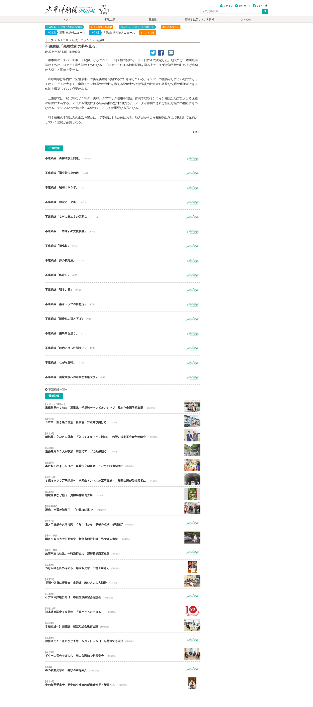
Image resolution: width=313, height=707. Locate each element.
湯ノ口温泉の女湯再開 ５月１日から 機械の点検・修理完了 (122, 523)
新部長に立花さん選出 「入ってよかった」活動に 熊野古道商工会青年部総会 (122, 435)
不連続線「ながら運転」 (122, 362)
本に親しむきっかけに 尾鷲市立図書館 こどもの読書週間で (122, 464)
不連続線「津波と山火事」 (122, 202)
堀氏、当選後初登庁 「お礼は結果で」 (122, 508)
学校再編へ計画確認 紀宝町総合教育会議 (122, 625)
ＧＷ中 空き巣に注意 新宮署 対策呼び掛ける (122, 421)
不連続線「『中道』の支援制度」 (122, 231)
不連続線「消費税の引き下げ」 (122, 319)
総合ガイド (243, 6)
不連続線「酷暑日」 (122, 275)
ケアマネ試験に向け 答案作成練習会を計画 (122, 596)
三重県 (153, 19)
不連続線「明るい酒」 (122, 290)
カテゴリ (62, 40)
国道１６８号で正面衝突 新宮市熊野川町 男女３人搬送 (122, 537)
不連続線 (98, 40)
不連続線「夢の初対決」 (122, 260)
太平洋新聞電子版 (67, 9)
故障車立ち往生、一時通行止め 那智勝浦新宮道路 (122, 552)
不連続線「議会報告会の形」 (122, 173)
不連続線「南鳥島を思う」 (122, 333)
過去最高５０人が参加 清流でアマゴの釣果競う (122, 450)
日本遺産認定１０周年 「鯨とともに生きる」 (122, 610)
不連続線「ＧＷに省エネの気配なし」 (122, 217)
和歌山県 (110, 19)
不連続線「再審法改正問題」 (122, 158)
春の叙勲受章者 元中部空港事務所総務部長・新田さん (122, 683)
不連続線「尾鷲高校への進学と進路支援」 (122, 377)
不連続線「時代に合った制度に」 (122, 348)
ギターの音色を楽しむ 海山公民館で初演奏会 (122, 654)
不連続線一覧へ (56, 389)
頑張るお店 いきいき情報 (199, 19)
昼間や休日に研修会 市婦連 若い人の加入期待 (122, 581)
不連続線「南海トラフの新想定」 (122, 304)
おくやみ (246, 19)
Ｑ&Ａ (257, 6)
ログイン (226, 6)
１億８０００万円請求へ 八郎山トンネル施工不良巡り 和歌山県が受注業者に (122, 479)
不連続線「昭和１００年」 (122, 187)
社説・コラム (80, 40)
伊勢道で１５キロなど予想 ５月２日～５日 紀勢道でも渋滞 (122, 639)
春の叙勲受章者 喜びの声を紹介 (122, 669)
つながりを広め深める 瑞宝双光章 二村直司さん (122, 567)
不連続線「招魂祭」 (122, 246)
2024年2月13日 (58, 51)
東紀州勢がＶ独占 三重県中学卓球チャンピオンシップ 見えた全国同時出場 (122, 406)
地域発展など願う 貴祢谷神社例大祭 (122, 494)
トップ (67, 19)
